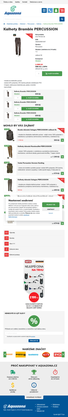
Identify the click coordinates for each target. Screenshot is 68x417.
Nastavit (51, 213)
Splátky (17, 2)
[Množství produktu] (38, 73)
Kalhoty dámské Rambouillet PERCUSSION (35, 146)
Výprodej (9, 233)
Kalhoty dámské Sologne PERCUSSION (33, 180)
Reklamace (56, 404)
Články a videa (7, 2)
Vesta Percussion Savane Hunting (31, 163)
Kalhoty (39, 24)
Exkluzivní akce (11, 249)
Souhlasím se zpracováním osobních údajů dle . (21, 336)
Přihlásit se (34, 340)
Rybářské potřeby (12, 24)
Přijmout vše (50, 204)
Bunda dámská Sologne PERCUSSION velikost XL (37, 130)
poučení (33, 336)
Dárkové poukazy (12, 255)
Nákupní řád (40, 411)
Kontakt (24, 2)
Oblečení (22, 24)
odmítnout (26, 215)
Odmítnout (50, 209)
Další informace (12, 217)
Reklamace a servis (36, 2)
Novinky (9, 238)
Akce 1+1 (9, 244)
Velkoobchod (41, 404)
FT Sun (61, 414)
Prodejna (55, 406)
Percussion (30, 24)
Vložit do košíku (52, 73)
